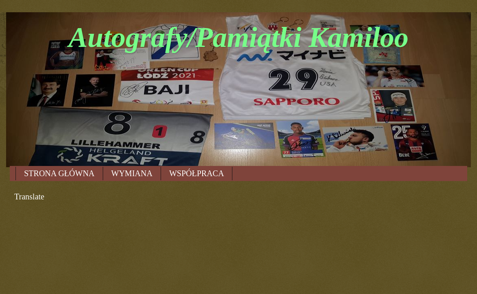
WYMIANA (131, 173)
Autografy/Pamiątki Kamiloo (238, 37)
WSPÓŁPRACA (196, 173)
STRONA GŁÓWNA (59, 173)
